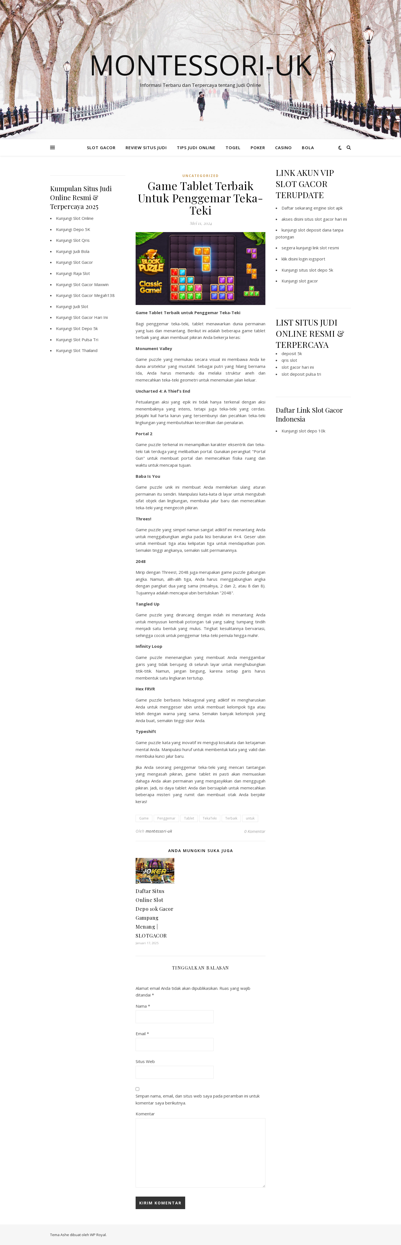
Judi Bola (81, 251)
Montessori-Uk (200, 64)
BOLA (308, 147)
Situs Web (145, 1061)
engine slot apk (328, 208)
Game (144, 818)
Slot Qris (81, 240)
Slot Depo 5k (85, 328)
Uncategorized (200, 175)
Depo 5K (81, 229)
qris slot (289, 360)
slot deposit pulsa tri (301, 374)
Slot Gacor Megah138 (94, 295)
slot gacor (308, 281)
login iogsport (312, 259)
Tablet (189, 818)
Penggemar (166, 818)
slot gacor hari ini (298, 367)
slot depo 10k (312, 431)
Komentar (145, 1113)
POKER (258, 147)
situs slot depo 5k (316, 270)
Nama (143, 1006)
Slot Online (83, 218)
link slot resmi (326, 247)
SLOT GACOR (101, 147)
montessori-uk (159, 831)
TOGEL (233, 147)
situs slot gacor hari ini (325, 219)
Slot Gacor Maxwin (91, 284)
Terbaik (231, 818)
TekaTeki (210, 818)
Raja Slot (81, 273)
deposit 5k (292, 353)
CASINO (283, 147)
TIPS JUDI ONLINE (196, 147)
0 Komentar (254, 831)
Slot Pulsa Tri (85, 339)
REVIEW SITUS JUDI (146, 147)
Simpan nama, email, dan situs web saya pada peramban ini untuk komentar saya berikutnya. (198, 1099)
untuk (250, 818)
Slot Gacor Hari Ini (90, 317)
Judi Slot (80, 306)
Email (142, 1033)
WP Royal (98, 1234)
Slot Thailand (85, 350)
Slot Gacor (83, 262)
